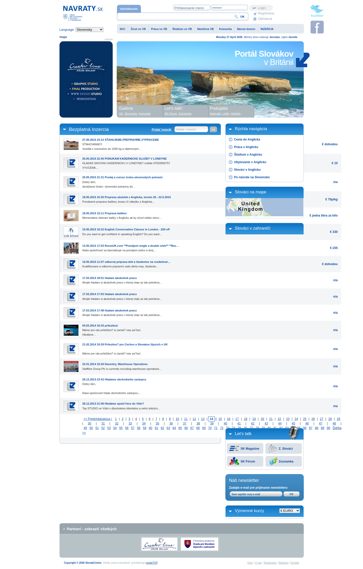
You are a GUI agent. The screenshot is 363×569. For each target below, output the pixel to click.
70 (210, 428)
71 (216, 428)
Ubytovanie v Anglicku (250, 162)
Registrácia (265, 13)
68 (198, 428)
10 (177, 419)
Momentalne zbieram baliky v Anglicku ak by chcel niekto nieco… (122, 214)
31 (103, 423)
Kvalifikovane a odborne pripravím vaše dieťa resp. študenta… (126, 263)
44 (280, 423)
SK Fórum (248, 461)
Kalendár (215, 113)
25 (305, 419)
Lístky (225, 113)
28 (330, 419)
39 (212, 423)
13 (203, 419)
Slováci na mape (250, 192)
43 (266, 423)
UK (121, 113)
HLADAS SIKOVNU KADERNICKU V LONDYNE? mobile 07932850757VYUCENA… (126, 162)
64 (174, 428)
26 (313, 419)
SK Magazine (250, 448)
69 (204, 428)
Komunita (225, 28)
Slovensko (131, 113)
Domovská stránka (82, 13)
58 (138, 428)
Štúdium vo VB (182, 28)
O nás (258, 562)
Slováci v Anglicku (247, 169)
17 (237, 419)
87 (311, 428)
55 (121, 428)
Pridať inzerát (161, 129)
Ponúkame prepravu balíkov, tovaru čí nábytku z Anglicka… (126, 198)
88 (316, 428)
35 (157, 423)
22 (279, 419)
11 (186, 419)
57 (133, 428)
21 (271, 419)
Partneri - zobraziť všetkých (92, 529)
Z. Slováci (286, 448)
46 (307, 423)
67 (192, 428)
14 (211, 419)
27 (321, 419)
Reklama (283, 562)
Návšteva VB (205, 28)
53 (109, 428)
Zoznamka (286, 461)
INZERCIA (267, 28)
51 (97, 428)
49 (85, 428)
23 (288, 419)
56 (127, 428)
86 (305, 428)
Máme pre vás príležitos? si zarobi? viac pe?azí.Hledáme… (111, 329)
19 (254, 419)
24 (296, 419)
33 (130, 423)
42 (253, 423)
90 (328, 428)
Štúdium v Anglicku (248, 154)
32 (116, 423)
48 (334, 423)
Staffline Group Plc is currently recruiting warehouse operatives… (122, 365)
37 (185, 423)
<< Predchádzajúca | (98, 419)
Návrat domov (246, 28)
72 (222, 428)
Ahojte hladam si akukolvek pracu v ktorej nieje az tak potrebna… (122, 279)
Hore (250, 562)
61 (156, 428)
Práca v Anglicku (246, 147)
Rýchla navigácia (251, 128)
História (235, 113)
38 (198, 423)
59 (144, 428)
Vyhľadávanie (129, 8)
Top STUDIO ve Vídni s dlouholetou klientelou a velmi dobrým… (121, 405)
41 (239, 423)
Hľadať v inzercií (186, 129)
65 (180, 428)
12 (194, 419)
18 (245, 419)
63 (168, 428)
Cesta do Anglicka (247, 139)
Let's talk (243, 433)
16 (228, 419)
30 (89, 423)
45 (293, 423)
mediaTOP (152, 562)
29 (338, 419)
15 (220, 419)
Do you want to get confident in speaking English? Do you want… (126, 230)
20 (262, 419)
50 (91, 428)
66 (186, 428)
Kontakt (295, 562)
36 (171, 423)
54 (115, 428)
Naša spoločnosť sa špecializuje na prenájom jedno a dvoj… (130, 247)
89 (322, 428)
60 (150, 428)
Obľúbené (265, 19)
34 (144, 423)
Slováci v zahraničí (252, 228)
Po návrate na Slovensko (252, 177)
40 (225, 423)
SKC (123, 28)
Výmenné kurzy (249, 510)
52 (103, 428)
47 (320, 423)
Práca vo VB (159, 28)
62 (162, 428)
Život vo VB (138, 28)
